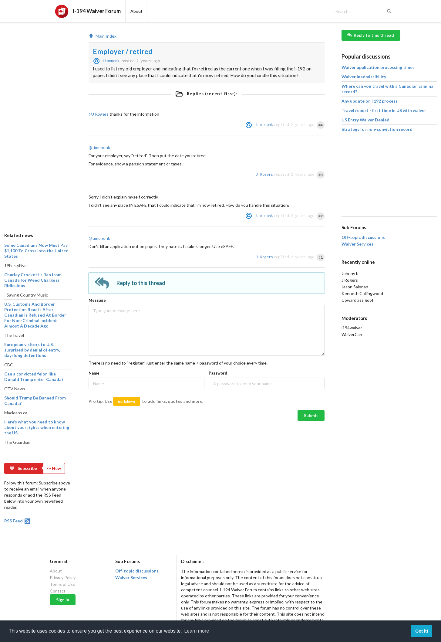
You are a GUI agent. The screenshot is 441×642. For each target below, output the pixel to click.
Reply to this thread (370, 35)
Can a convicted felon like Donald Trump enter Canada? (33, 376)
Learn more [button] (196, 631)
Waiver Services (357, 244)
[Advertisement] (37, 121)
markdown (126, 401)
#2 (320, 216)
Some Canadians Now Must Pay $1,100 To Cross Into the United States (36, 251)
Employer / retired (123, 51)
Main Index (102, 36)
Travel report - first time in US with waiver (384, 110)
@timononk (99, 147)
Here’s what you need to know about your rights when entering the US (36, 427)
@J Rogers (99, 114)
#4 (320, 125)
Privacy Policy (63, 577)
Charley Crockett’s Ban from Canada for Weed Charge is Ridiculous (33, 280)
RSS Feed (17, 520)
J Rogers (264, 174)
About (56, 571)
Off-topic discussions (363, 237)
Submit (311, 415)
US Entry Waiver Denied (365, 119)
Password (218, 373)
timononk (111, 61)
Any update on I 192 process (370, 101)
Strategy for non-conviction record (377, 129)
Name (94, 373)
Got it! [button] (421, 631)
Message (97, 300)
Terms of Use (62, 584)
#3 (320, 174)
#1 (320, 257)
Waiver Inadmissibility (364, 76)
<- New (54, 468)
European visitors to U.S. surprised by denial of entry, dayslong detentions (32, 350)
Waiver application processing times (378, 67)
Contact (58, 590)
